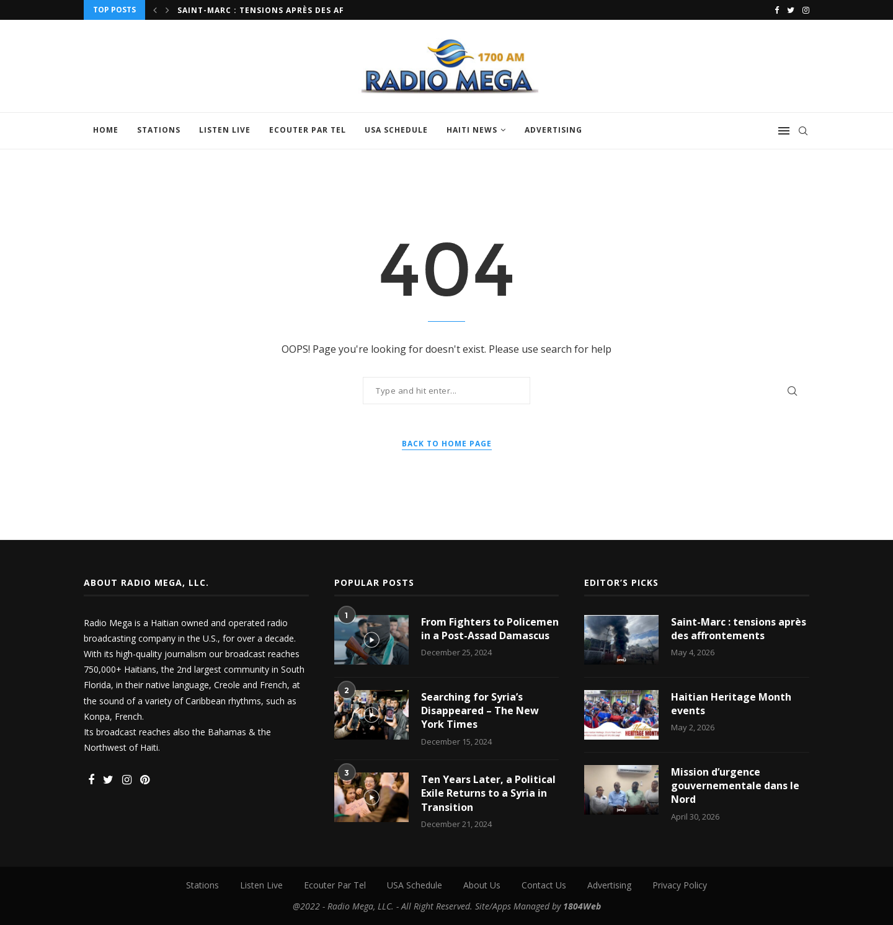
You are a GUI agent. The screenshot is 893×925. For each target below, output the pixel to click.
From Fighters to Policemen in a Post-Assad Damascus (490, 628)
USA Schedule (396, 130)
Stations (158, 130)
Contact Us (544, 885)
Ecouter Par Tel (307, 130)
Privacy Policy (679, 885)
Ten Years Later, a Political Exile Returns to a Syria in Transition (488, 793)
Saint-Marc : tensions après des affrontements (293, 10)
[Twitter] (790, 10)
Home (105, 130)
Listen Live (225, 130)
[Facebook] (777, 10)
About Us (481, 885)
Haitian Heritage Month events (731, 703)
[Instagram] (805, 10)
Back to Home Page (447, 443)
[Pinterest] (145, 780)
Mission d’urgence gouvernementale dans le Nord (735, 786)
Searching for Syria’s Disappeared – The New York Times (480, 711)
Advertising (553, 130)
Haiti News (471, 130)
